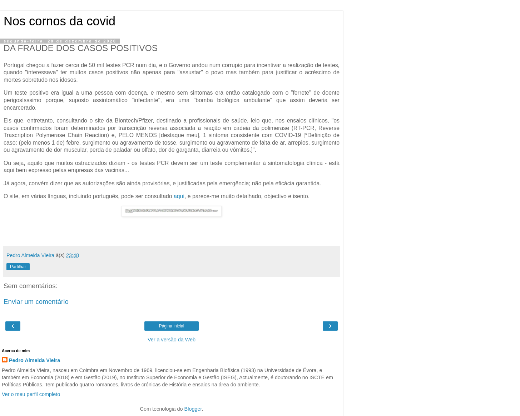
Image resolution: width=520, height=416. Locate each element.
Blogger (193, 409)
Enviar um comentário (36, 301)
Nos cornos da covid (59, 21)
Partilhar (18, 266)
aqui (179, 196)
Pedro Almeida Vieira (34, 360)
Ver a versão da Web (171, 339)
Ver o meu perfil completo (31, 394)
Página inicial (171, 326)
